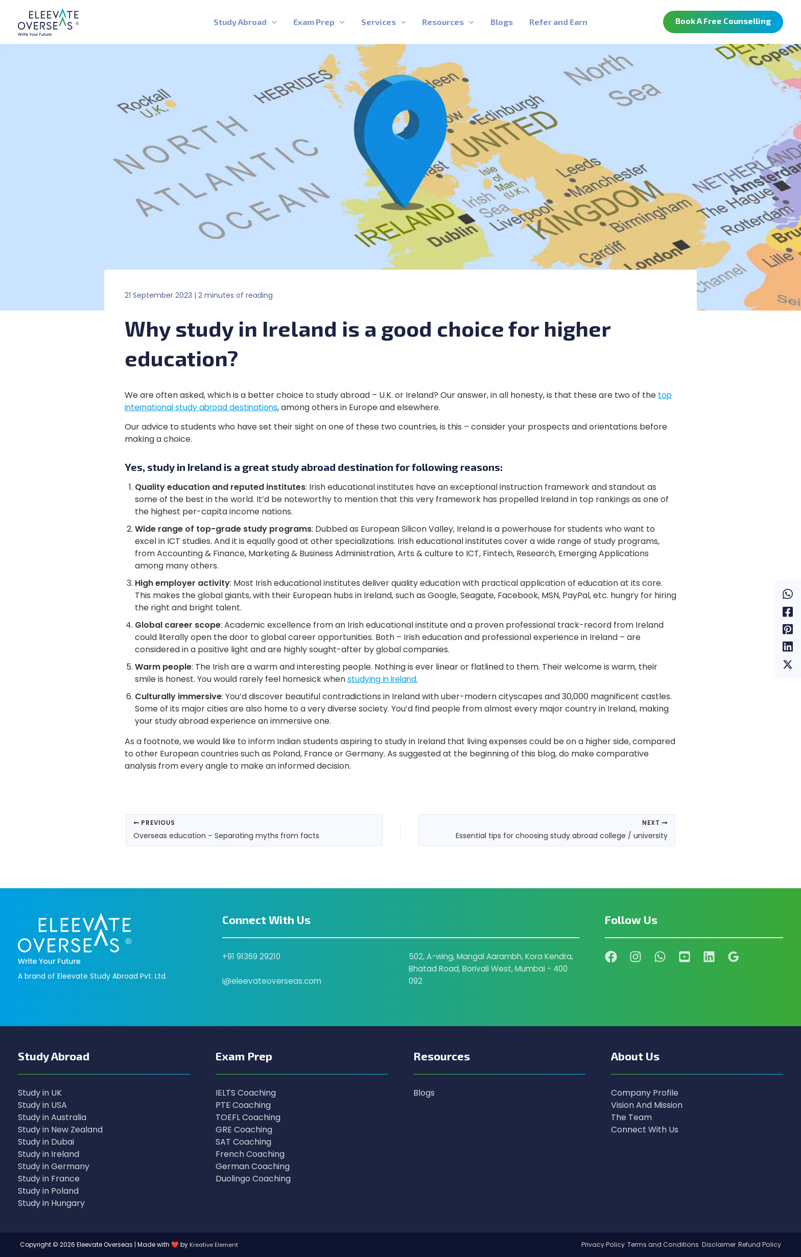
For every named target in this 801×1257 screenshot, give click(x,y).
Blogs (424, 1093)
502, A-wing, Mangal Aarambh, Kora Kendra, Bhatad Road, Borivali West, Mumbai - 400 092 (480, 969)
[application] (272, 22)
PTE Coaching (243, 1105)
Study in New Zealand (60, 1129)
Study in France (49, 1178)
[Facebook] (788, 607)
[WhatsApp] (788, 586)
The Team (631, 1117)
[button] (723, 22)
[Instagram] (635, 957)
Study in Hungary (51, 1203)
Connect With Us (644, 1129)
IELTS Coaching (246, 1093)
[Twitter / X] (788, 670)
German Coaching (253, 1166)
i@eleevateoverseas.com (273, 981)
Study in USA (42, 1105)
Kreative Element (215, 1244)
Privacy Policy (586, 1244)
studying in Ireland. (384, 679)
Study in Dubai (46, 1142)
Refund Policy (759, 1244)
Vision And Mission (646, 1105)
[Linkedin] (788, 649)
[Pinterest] (788, 628)
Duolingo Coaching (253, 1178)
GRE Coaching (244, 1129)
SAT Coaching (243, 1142)
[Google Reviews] (733, 957)
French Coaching (250, 1154)
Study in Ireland (48, 1154)
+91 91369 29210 (251, 956)
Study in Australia (52, 1117)
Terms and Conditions (651, 1244)
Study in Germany (53, 1166)
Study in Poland (48, 1191)
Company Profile (644, 1093)
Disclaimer (712, 1244)
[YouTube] (684, 957)
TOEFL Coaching (248, 1117)
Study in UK (40, 1093)
